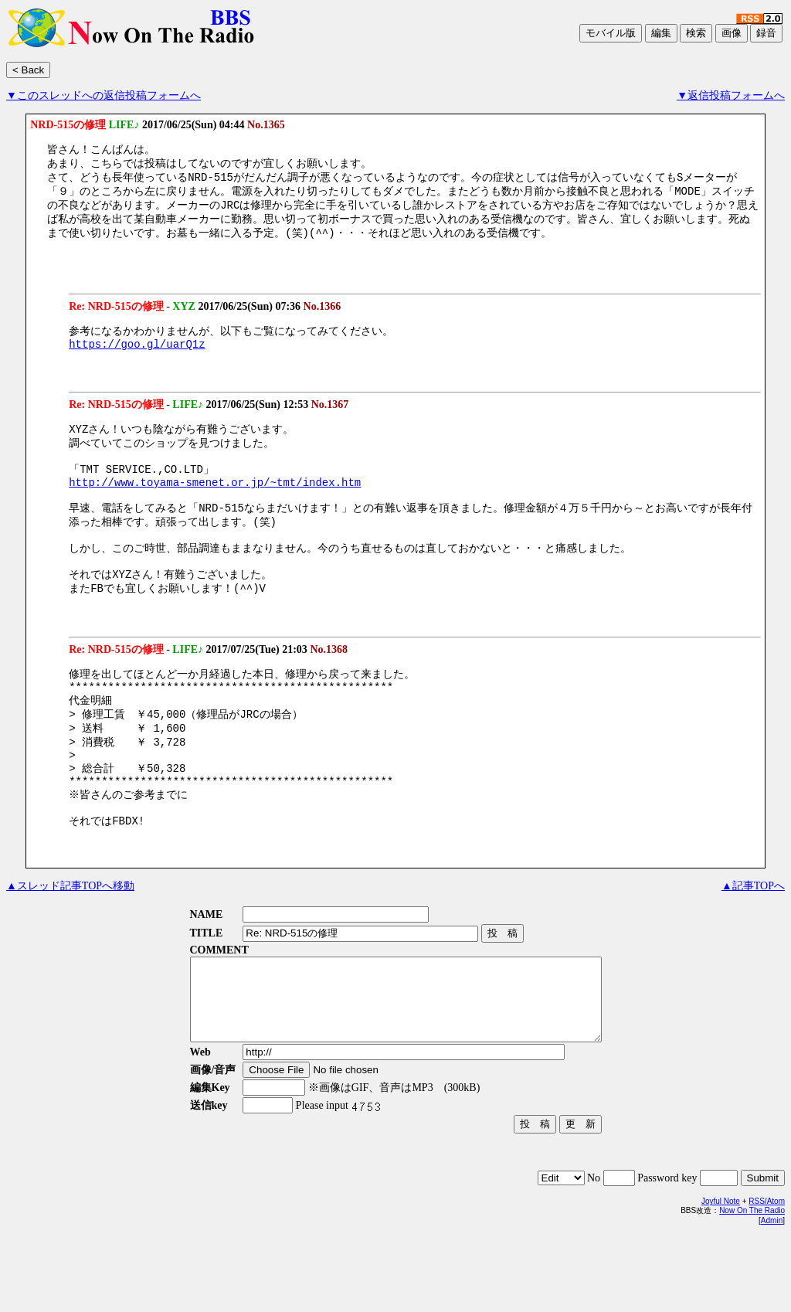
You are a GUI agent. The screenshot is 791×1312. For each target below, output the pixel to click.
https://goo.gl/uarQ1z (137, 358)
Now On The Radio (752, 1287)
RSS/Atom (767, 1277)
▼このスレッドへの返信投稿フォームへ (103, 95)
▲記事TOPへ (753, 946)
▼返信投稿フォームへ (731, 95)
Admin (772, 1297)
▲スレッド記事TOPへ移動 (70, 946)
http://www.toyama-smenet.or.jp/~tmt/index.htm (215, 505)
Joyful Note (720, 1277)
